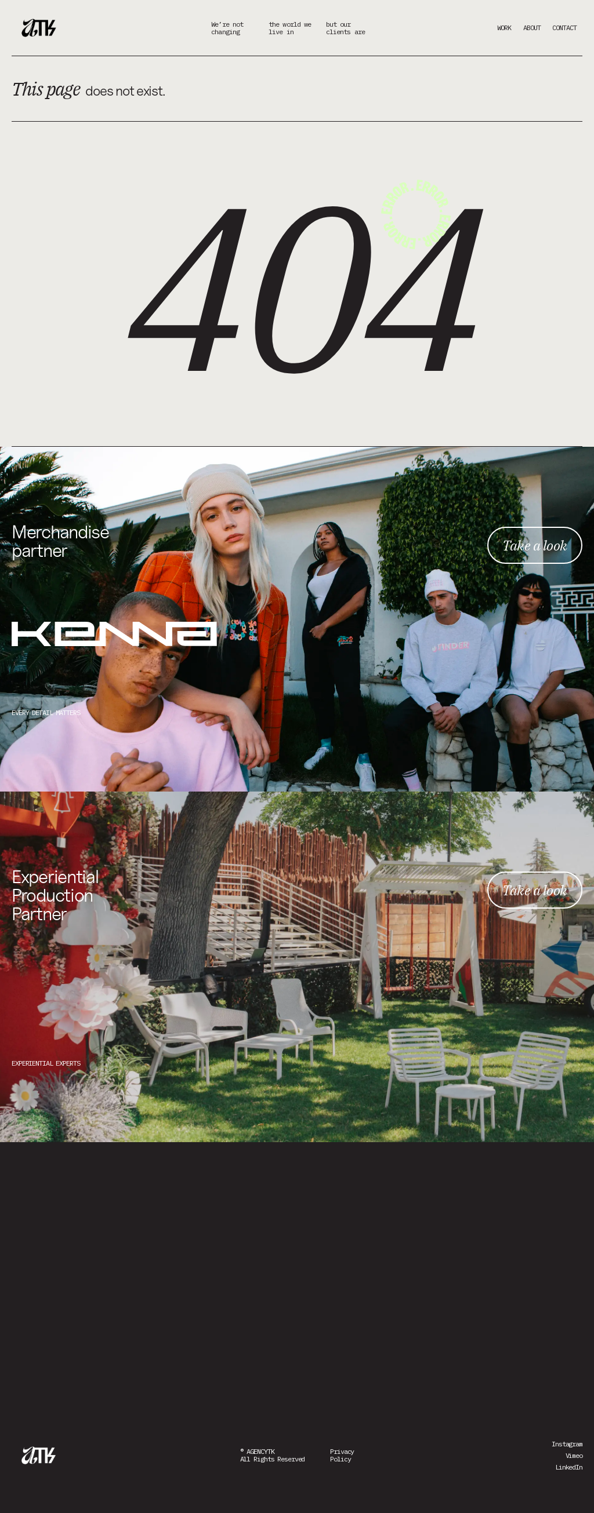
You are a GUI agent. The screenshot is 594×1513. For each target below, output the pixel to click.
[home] (41, 27)
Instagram (567, 1443)
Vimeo (574, 1455)
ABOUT (532, 27)
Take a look (534, 545)
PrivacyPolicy (342, 1455)
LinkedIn (568, 1467)
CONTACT (564, 27)
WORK (504, 27)
